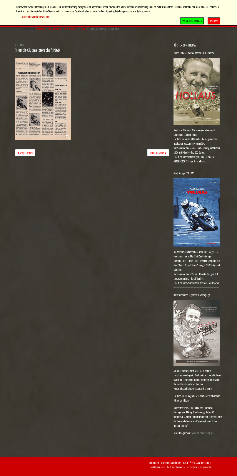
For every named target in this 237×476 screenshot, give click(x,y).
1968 (83, 29)
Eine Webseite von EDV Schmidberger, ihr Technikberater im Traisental (180, 467)
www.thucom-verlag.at (202, 433)
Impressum (154, 462)
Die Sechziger (71, 29)
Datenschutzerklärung (172, 462)
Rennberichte (55, 29)
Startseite (40, 29)
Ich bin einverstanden (192, 21)
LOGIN (185, 462)
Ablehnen (214, 21)
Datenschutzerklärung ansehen (36, 16)
